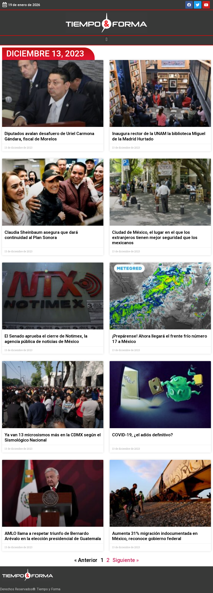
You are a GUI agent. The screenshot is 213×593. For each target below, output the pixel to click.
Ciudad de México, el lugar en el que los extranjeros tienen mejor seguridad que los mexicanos (154, 237)
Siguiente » (126, 560)
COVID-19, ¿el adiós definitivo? (142, 434)
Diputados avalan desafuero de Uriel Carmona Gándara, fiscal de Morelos (49, 136)
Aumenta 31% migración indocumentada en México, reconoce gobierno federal (155, 536)
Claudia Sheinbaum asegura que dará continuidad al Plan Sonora (41, 235)
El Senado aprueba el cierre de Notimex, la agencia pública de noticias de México (46, 339)
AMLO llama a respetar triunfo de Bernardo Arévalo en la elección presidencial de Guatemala (53, 536)
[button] (106, 39)
